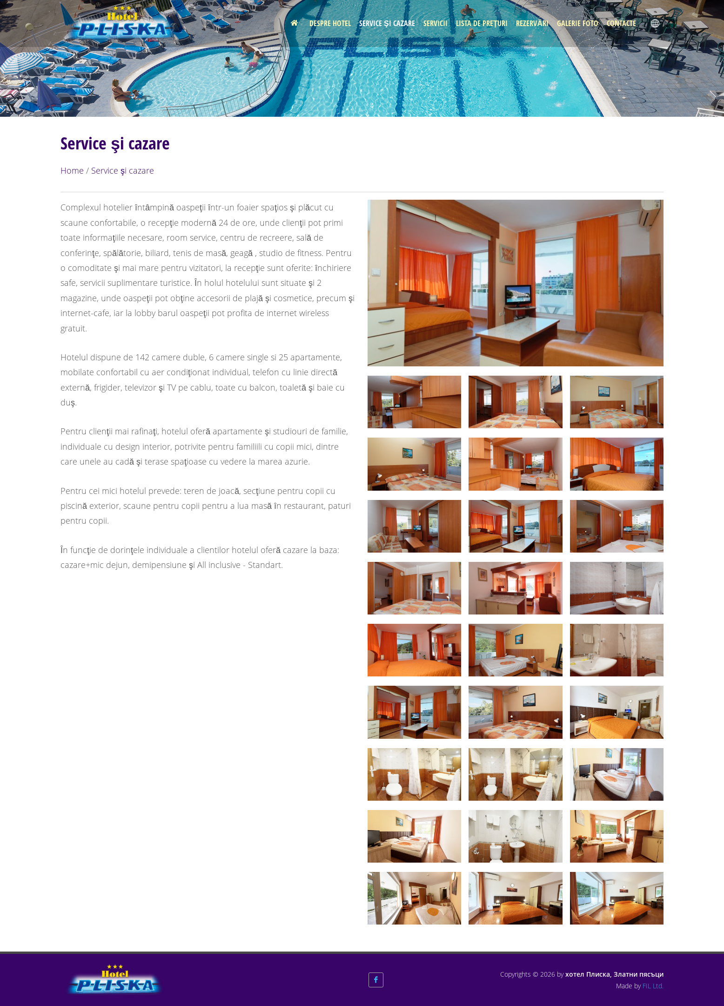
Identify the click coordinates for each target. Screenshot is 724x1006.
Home (72, 170)
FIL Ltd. (653, 985)
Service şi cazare (122, 170)
